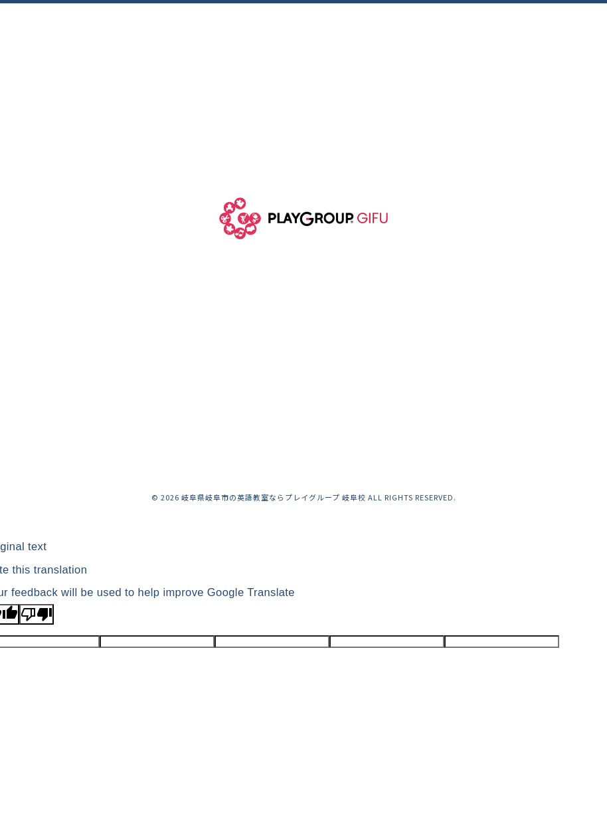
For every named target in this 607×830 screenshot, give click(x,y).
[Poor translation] (36, 614)
